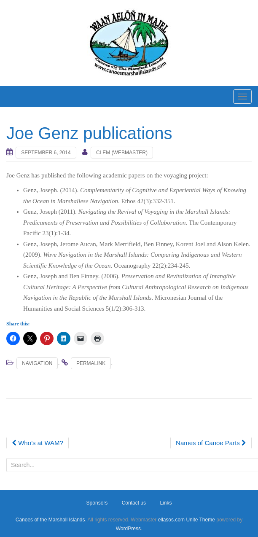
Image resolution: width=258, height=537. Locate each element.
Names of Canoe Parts (211, 442)
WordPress (128, 529)
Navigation (37, 363)
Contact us (134, 503)
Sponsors (97, 503)
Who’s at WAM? (37, 442)
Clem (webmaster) (122, 153)
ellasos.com (171, 520)
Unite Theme (200, 520)
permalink (90, 363)
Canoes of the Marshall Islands (50, 520)
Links (166, 503)
